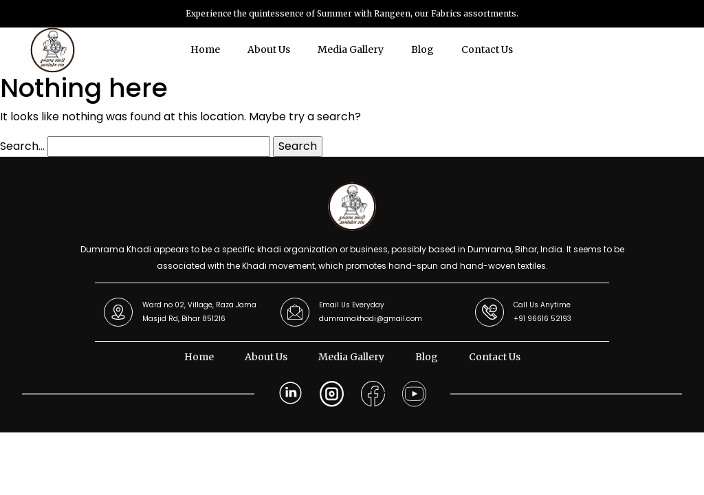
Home (205, 49)
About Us (269, 49)
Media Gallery (351, 49)
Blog (422, 49)
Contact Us (487, 49)
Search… (22, 146)
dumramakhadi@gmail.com (370, 319)
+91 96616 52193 (542, 319)
